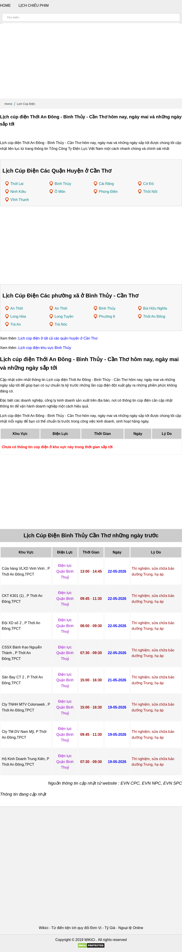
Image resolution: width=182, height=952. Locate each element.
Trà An (15, 324)
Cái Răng (106, 184)
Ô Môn (60, 192)
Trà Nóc (61, 324)
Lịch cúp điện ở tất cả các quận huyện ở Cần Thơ (58, 338)
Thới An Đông (154, 316)
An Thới (16, 308)
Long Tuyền (64, 316)
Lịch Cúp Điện (26, 104)
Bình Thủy (63, 184)
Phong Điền (108, 192)
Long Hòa (18, 316)
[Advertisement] (91, 63)
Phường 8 (107, 316)
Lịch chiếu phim (33, 5)
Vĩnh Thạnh (19, 200)
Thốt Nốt (150, 192)
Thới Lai (16, 184)
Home (8, 104)
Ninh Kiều (18, 192)
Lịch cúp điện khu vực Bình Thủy (44, 348)
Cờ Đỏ (148, 184)
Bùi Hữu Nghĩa (155, 308)
